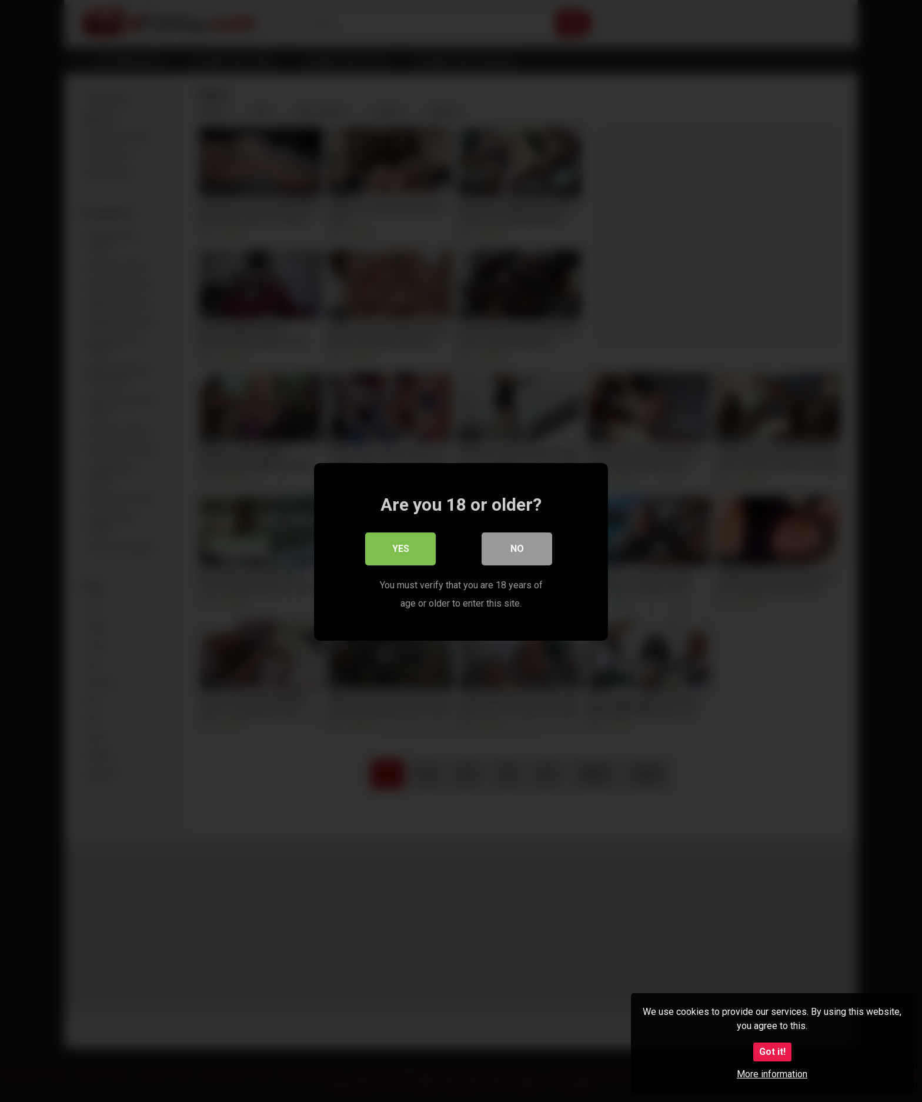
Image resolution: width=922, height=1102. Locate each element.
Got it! (772, 1051)
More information (772, 1074)
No (517, 548)
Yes (400, 548)
